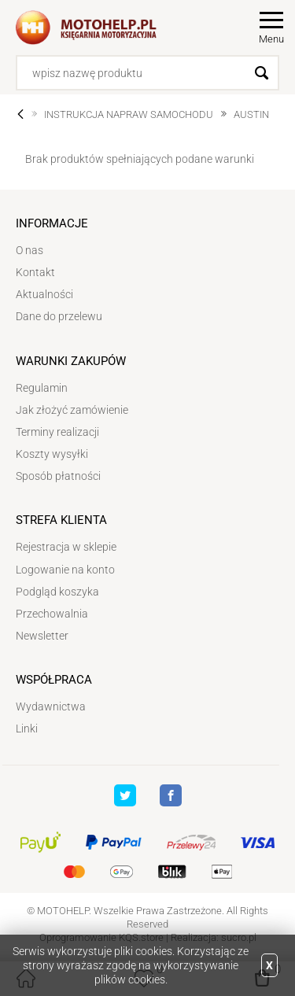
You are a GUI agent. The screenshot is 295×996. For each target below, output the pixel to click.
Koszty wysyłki (52, 454)
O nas (29, 250)
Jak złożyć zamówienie (72, 410)
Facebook (171, 795)
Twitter (125, 795)
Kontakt (35, 272)
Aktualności (44, 294)
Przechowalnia (52, 613)
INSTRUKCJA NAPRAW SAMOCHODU (128, 114)
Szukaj (261, 72)
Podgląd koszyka (57, 591)
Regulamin (42, 388)
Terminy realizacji (57, 432)
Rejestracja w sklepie (66, 546)
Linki (27, 728)
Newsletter (42, 635)
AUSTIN (251, 114)
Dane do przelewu (59, 316)
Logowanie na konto (65, 569)
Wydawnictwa (51, 706)
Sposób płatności (58, 476)
